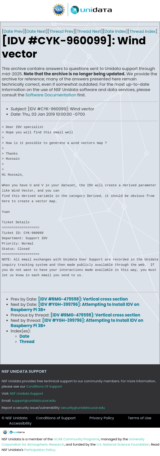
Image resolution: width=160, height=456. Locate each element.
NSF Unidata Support (26, 393)
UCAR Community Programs (76, 439)
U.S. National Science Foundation (123, 444)
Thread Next (89, 31)
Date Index (115, 31)
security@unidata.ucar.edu (83, 408)
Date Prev (13, 31)
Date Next (36, 31)
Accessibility (20, 423)
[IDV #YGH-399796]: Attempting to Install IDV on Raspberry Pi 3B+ (75, 307)
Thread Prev (61, 31)
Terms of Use (139, 418)
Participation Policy (39, 450)
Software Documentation (50, 95)
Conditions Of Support (44, 386)
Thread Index (143, 31)
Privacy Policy (102, 418)
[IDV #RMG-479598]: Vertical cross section (83, 299)
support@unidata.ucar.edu (34, 400)
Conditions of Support (56, 418)
